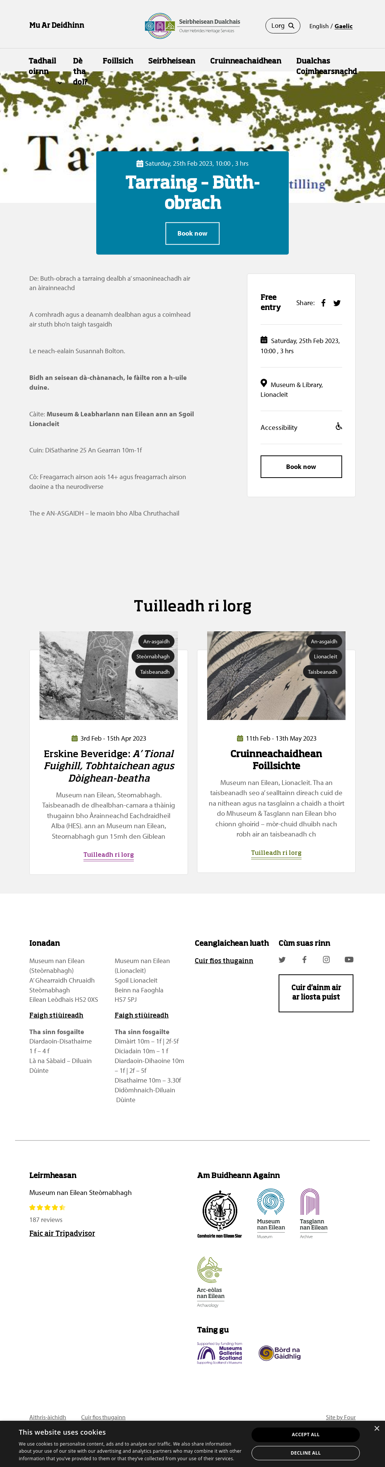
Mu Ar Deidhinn (56, 26)
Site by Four (341, 1417)
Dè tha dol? (80, 72)
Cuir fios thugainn (224, 961)
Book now (192, 233)
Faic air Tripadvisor (62, 1234)
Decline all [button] (306, 1453)
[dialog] (192, 1444)
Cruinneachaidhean (245, 61)
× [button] (376, 1429)
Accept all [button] (306, 1434)
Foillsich (118, 61)
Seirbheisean (171, 61)
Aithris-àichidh (47, 1417)
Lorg (282, 25)
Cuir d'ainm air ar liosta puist (316, 993)
